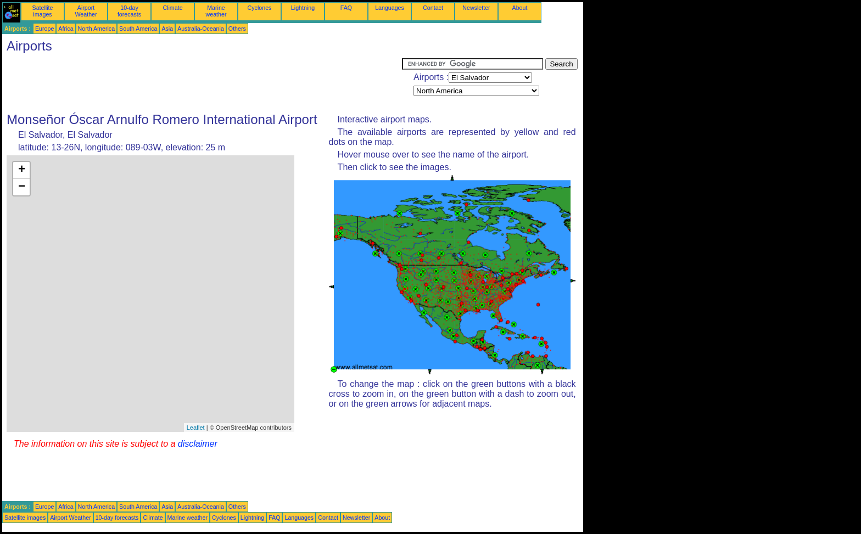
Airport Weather (86, 11)
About (520, 7)
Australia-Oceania (200, 28)
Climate (172, 7)
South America (138, 28)
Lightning (303, 7)
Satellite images (42, 11)
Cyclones (260, 7)
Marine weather (216, 11)
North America (96, 28)
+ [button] (21, 170)
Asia (167, 28)
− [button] (21, 187)
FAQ (346, 7)
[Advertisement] (202, 83)
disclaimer (197, 443)
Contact (433, 7)
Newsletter (476, 7)
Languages (389, 7)
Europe (44, 28)
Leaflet (196, 427)
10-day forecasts (129, 11)
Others (237, 28)
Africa (65, 28)
